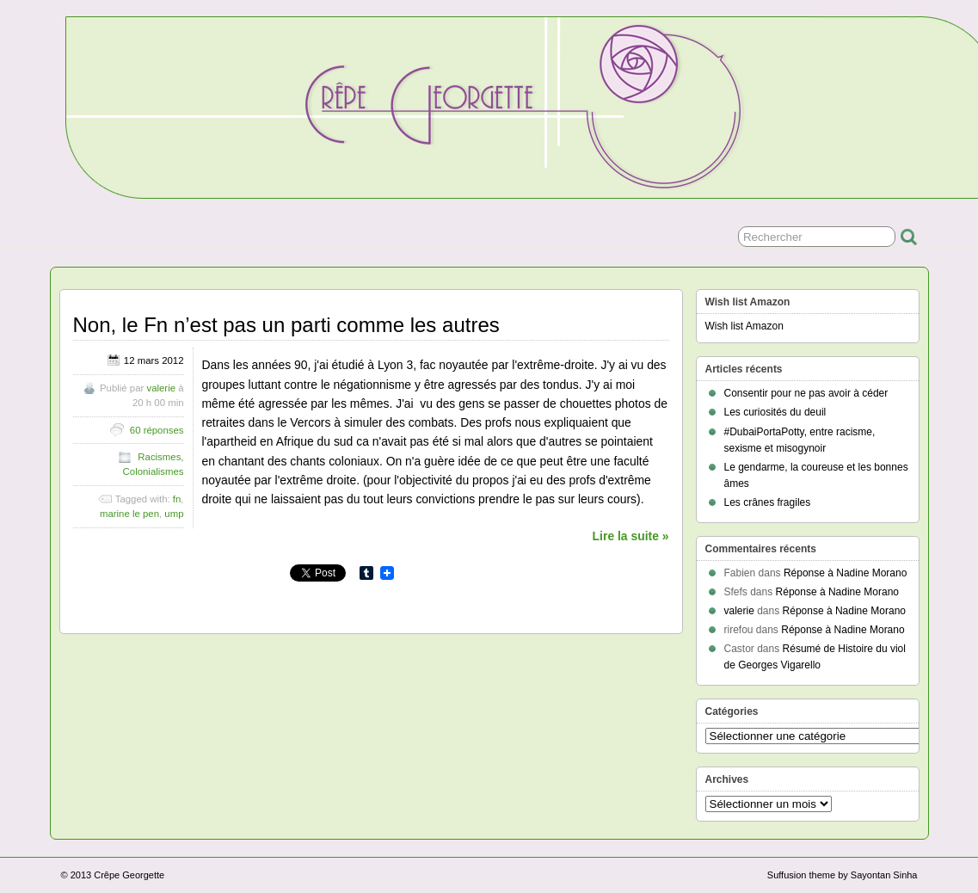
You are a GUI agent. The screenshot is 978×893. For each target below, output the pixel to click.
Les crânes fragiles (767, 502)
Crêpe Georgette (129, 875)
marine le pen (129, 513)
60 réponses (157, 430)
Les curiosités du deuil (775, 412)
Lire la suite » (631, 536)
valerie (160, 388)
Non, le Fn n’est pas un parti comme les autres (286, 324)
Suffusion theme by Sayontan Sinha (842, 875)
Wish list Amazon (744, 326)
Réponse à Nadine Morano (845, 573)
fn (177, 499)
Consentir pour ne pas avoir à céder (806, 393)
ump (173, 513)
